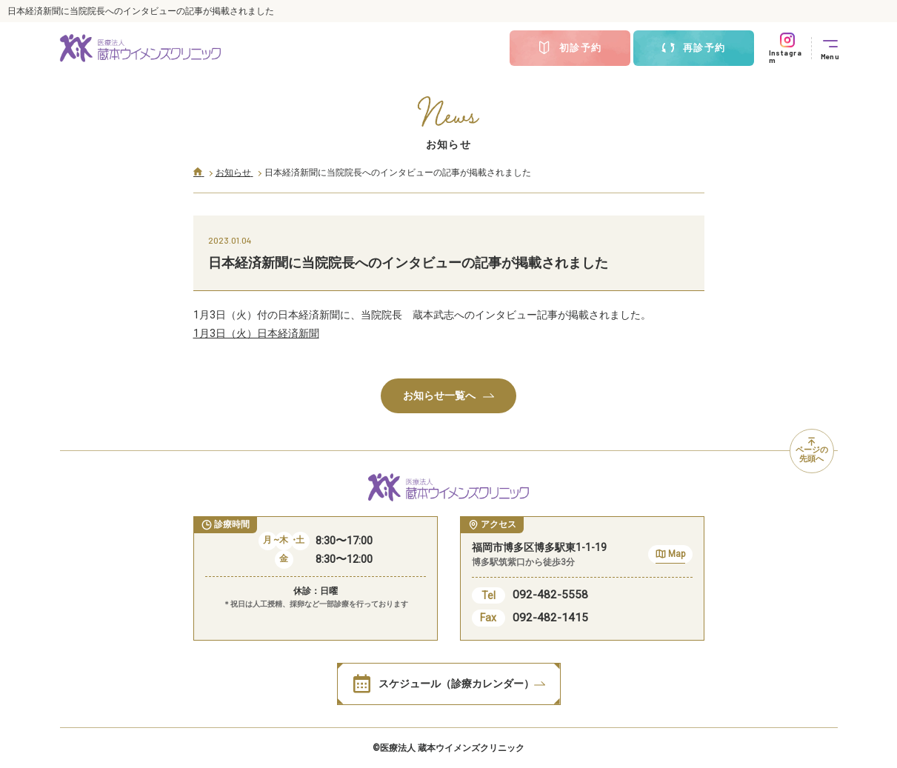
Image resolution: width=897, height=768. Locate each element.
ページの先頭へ (812, 451)
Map (670, 556)
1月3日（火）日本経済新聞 (256, 333)
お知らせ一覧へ (448, 395)
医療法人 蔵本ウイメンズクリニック (452, 748)
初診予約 (569, 48)
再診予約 (693, 48)
